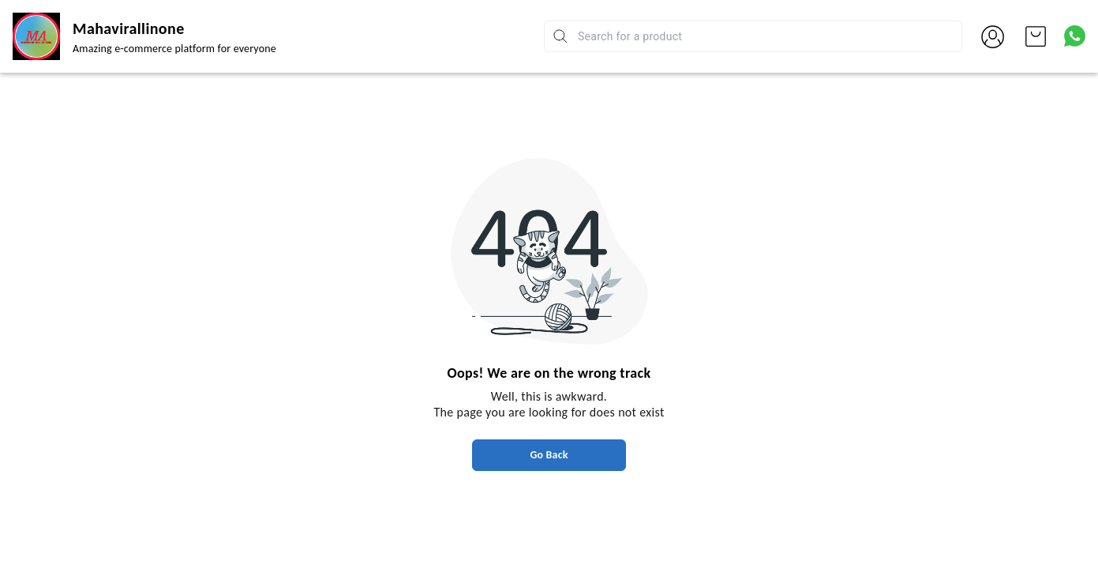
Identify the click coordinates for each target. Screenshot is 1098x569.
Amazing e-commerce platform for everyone (174, 48)
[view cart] (1035, 36)
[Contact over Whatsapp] (1074, 36)
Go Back (549, 455)
